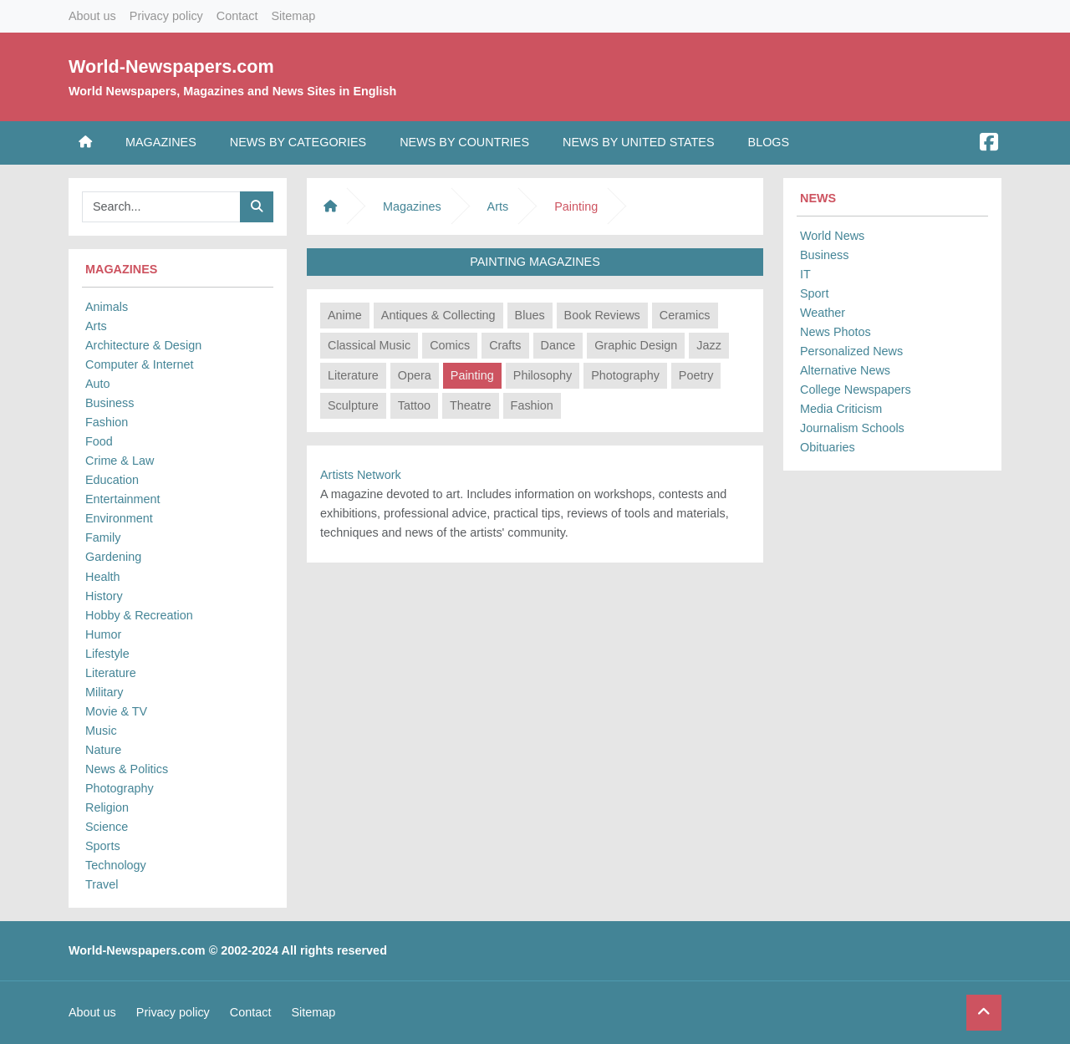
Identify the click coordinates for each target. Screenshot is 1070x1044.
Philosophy (542, 375)
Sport (814, 293)
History (104, 596)
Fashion (106, 422)
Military (104, 692)
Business (109, 403)
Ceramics (685, 315)
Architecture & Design (143, 345)
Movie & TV (116, 711)
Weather (822, 312)
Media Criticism (841, 408)
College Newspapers (855, 389)
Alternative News (845, 370)
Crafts (505, 345)
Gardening (113, 556)
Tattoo (414, 405)
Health (102, 576)
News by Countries (464, 142)
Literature (110, 673)
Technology (115, 865)
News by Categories (298, 142)
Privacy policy (166, 16)
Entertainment (122, 499)
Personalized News (851, 351)
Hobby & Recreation (139, 615)
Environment (119, 518)
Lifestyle (107, 653)
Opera (414, 375)
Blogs (769, 142)
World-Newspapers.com (171, 66)
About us (92, 16)
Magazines (160, 142)
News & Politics (126, 769)
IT (805, 274)
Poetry (696, 375)
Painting (472, 375)
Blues (530, 315)
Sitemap (293, 16)
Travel (101, 884)
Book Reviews (602, 315)
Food (99, 441)
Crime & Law (119, 460)
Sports (102, 846)
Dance (558, 345)
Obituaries (827, 447)
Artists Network (360, 474)
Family (102, 537)
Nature (103, 749)
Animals (106, 306)
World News (832, 235)
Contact (237, 16)
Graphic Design (635, 345)
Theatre (471, 405)
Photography (119, 788)
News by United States (639, 142)
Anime (345, 315)
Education (112, 479)
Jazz (708, 345)
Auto (97, 383)
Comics (450, 345)
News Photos (835, 332)
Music (101, 730)
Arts (96, 326)
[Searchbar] (161, 206)
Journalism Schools (852, 428)
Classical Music (369, 345)
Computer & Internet (139, 364)
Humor (103, 634)
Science (106, 826)
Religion (107, 807)
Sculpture (353, 405)
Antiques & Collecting (438, 315)
